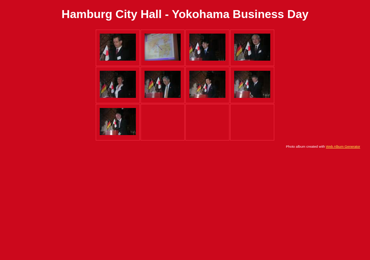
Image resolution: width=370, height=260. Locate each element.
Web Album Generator (343, 146)
